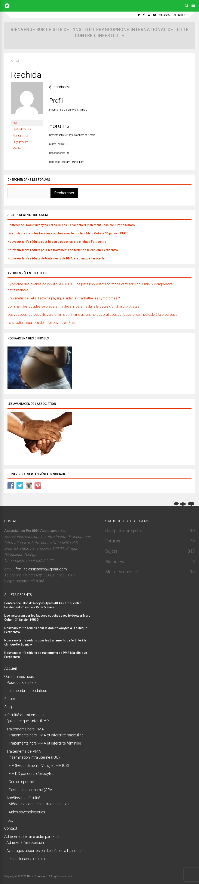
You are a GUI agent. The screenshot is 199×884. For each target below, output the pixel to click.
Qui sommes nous (19, 676)
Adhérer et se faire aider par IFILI (31, 836)
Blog (8, 707)
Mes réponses (20, 135)
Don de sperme (21, 781)
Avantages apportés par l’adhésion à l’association (47, 850)
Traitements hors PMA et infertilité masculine (46, 735)
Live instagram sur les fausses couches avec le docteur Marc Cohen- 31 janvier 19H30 (67, 233)
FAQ (9, 820)
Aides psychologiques (27, 812)
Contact (10, 828)
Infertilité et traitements (24, 715)
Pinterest (164, 14)
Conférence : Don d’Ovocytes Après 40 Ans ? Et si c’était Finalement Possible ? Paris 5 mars (71, 225)
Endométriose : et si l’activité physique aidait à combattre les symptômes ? (63, 298)
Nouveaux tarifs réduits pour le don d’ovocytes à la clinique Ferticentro (57, 241)
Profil (15, 122)
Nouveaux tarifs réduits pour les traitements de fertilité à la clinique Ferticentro (62, 250)
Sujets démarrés (22, 129)
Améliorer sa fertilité (23, 798)
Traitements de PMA (23, 751)
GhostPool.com (37, 876)
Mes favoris (19, 148)
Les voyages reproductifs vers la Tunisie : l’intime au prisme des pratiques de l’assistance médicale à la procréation (93, 314)
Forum (9, 698)
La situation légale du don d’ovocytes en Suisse (42, 323)
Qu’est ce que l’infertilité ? (27, 721)
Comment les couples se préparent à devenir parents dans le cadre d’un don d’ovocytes (73, 306)
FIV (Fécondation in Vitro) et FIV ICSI (39, 765)
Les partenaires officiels (26, 858)
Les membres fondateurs (27, 690)
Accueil (15, 61)
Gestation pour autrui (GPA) (31, 790)
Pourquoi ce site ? (21, 682)
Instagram (179, 14)
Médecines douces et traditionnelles (39, 804)
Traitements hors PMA (25, 729)
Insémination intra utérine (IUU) (34, 757)
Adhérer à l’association (25, 842)
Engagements (20, 142)
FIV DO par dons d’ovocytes (31, 773)
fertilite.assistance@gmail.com (41, 569)
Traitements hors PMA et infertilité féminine (45, 743)
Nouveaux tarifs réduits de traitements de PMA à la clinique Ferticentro (56, 258)
